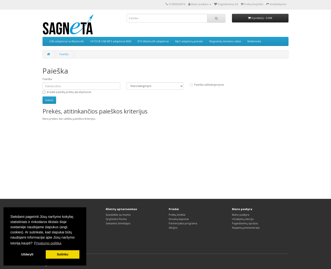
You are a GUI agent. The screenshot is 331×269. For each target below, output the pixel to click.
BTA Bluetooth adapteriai (153, 41)
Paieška (64, 54)
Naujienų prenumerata (246, 228)
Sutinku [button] (62, 254)
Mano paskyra (240, 215)
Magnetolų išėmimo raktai (225, 41)
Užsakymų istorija (243, 219)
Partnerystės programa (183, 223)
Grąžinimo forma (116, 219)
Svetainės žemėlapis (118, 223)
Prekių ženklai (177, 215)
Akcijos (173, 228)
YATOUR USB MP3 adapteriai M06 (110, 41)
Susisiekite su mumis (118, 215)
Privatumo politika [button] (47, 243)
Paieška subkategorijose (207, 85)
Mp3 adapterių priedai (189, 41)
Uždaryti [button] (27, 254)
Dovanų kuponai (179, 219)
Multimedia (254, 41)
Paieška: (47, 79)
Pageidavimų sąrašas (245, 223)
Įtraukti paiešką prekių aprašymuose (67, 92)
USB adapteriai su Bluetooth (66, 41)
